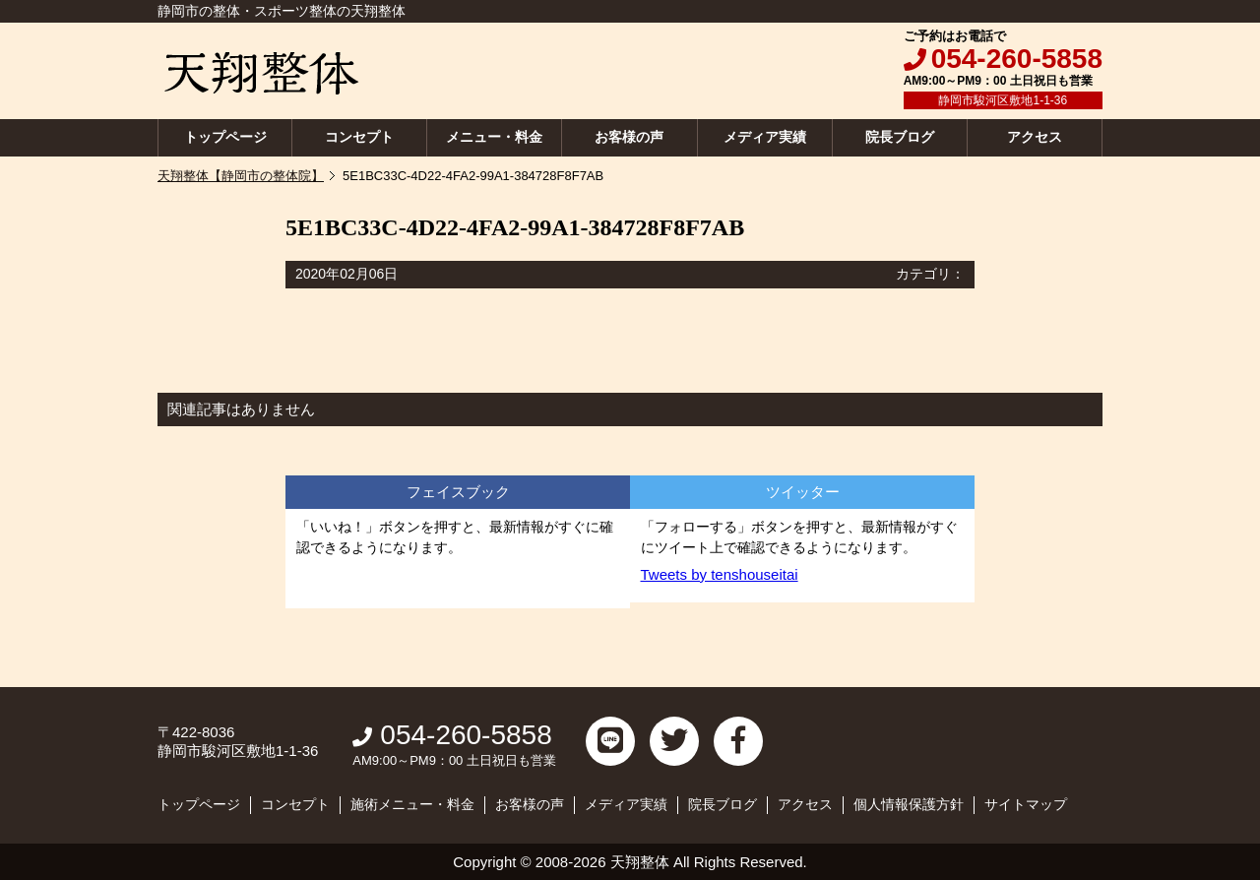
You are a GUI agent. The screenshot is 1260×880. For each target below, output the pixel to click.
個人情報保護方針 (908, 804)
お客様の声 (629, 137)
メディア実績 (765, 137)
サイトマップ (1025, 804)
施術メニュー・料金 (412, 804)
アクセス (1034, 137)
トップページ (225, 137)
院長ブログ (899, 137)
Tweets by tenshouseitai (719, 574)
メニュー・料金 (494, 137)
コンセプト (359, 137)
